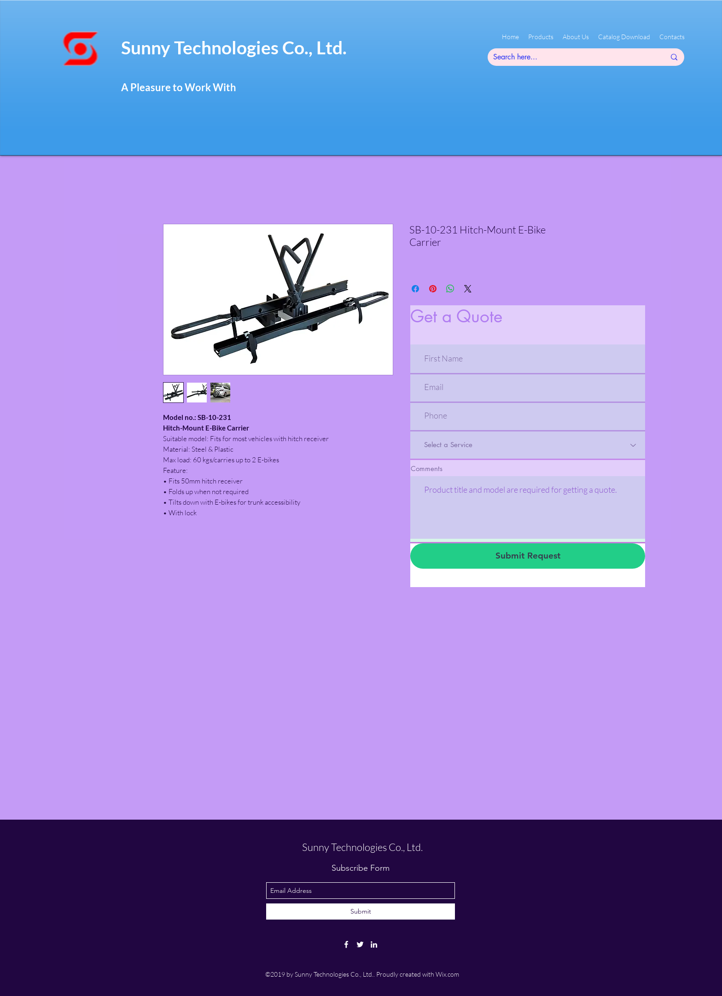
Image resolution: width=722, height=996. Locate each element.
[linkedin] (373, 944)
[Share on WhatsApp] (450, 288)
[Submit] (360, 911)
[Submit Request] (527, 556)
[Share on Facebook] (415, 288)
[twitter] (360, 944)
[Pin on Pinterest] (432, 288)
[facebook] (346, 944)
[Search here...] (572, 57)
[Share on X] (467, 288)
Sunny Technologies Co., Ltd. (234, 47)
